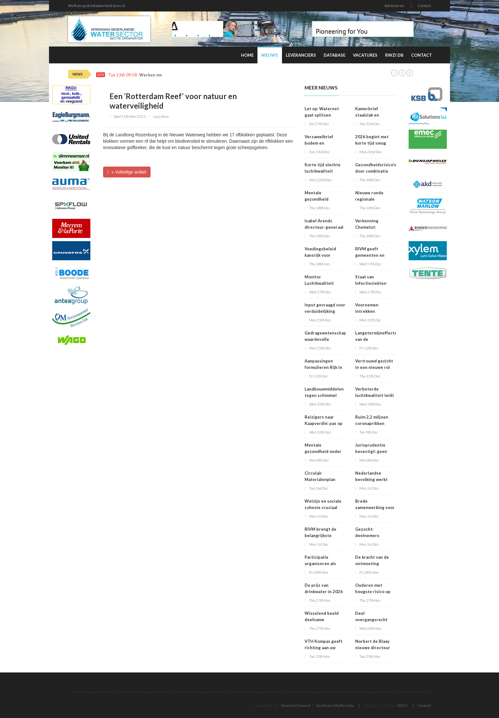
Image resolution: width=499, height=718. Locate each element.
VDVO (402, 705)
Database (334, 55)
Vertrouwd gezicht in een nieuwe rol (374, 364)
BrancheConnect (296, 705)
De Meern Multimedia (335, 705)
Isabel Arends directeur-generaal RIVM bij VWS (324, 227)
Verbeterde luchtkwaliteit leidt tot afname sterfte (374, 395)
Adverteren (394, 6)
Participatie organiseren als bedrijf (320, 563)
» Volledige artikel (126, 172)
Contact (424, 6)
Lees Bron (161, 116)
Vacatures (365, 55)
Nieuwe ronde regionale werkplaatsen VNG (374, 199)
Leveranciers (301, 55)
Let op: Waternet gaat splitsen (322, 112)
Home (247, 55)
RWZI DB (394, 55)
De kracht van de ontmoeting (372, 560)
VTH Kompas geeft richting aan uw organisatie (323, 648)
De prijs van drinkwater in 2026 (324, 588)
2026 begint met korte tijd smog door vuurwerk (372, 143)
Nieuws (269, 55)
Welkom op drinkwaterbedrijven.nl (96, 6)
